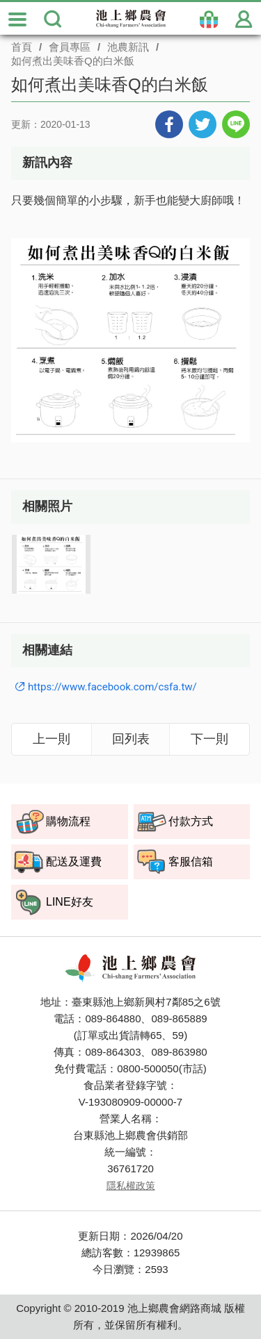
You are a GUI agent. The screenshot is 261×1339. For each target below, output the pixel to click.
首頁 (21, 47)
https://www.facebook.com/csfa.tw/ (112, 687)
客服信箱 (190, 861)
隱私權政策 (130, 1185)
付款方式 (190, 821)
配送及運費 (74, 861)
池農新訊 (128, 47)
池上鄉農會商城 (131, 19)
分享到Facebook (169, 124)
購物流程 (68, 821)
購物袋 (208, 19)
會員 (243, 19)
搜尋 (52, 19)
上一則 (51, 738)
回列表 (131, 738)
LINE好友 (69, 902)
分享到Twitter (202, 124)
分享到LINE (236, 124)
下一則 (209, 738)
